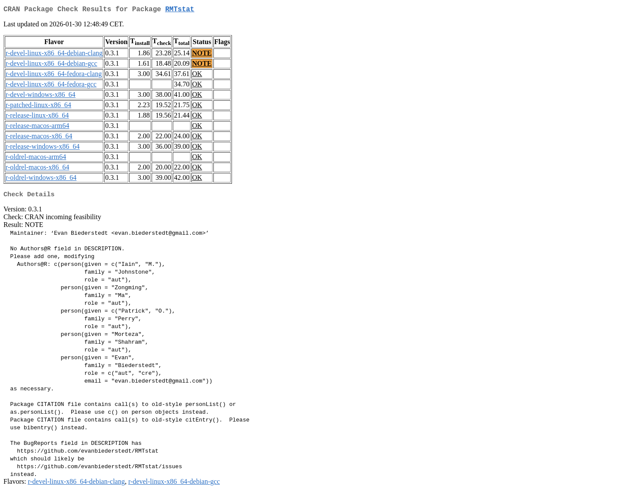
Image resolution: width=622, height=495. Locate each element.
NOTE (202, 54)
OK (197, 75)
